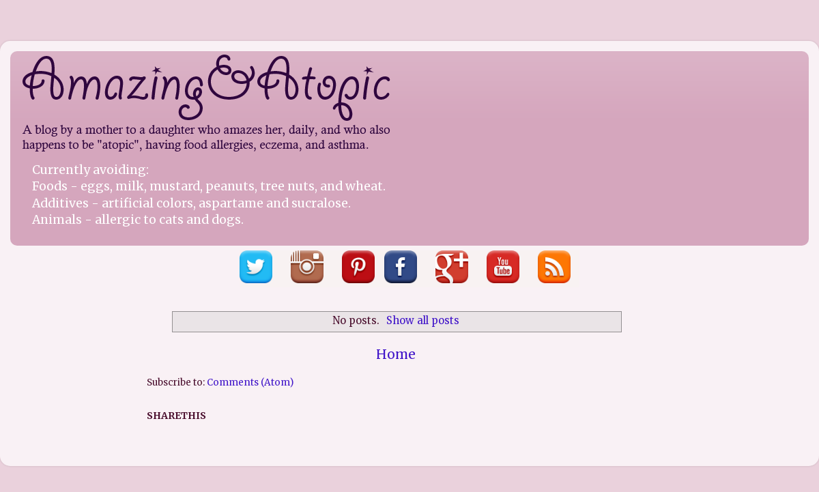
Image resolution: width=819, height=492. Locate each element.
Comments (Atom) (250, 382)
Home (396, 354)
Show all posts (422, 320)
